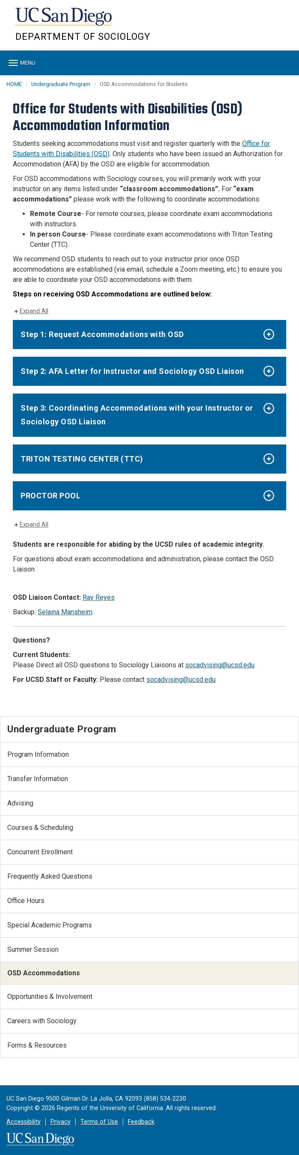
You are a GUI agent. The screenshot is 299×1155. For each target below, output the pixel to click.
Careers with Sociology (42, 1021)
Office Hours (25, 901)
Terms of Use (99, 1121)
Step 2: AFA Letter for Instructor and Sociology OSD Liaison (132, 371)
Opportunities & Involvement (49, 996)
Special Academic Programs (49, 925)
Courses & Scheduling (40, 827)
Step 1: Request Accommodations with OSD (102, 334)
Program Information (38, 754)
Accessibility (23, 1121)
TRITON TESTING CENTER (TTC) (82, 458)
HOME (14, 84)
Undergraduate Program (60, 84)
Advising (20, 803)
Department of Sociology (82, 36)
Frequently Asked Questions (49, 876)
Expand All (34, 311)
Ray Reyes (99, 597)
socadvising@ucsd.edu (220, 665)
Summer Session (33, 949)
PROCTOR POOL (50, 495)
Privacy (60, 1121)
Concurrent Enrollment (40, 852)
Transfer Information (37, 779)
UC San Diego (64, 21)
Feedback (141, 1121)
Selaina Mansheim (65, 612)
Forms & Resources (37, 1045)
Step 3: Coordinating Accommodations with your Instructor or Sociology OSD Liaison (137, 414)
